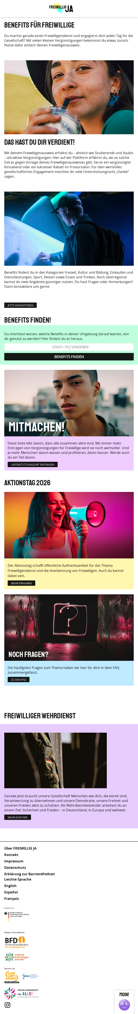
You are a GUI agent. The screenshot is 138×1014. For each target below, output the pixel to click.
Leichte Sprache (119, 8)
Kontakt (11, 854)
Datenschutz (15, 867)
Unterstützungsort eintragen (32, 464)
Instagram (7, 1005)
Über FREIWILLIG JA (20, 848)
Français (11, 898)
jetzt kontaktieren (20, 305)
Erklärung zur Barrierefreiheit (29, 874)
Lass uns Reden (21, 978)
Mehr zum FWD (18, 817)
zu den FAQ (18, 679)
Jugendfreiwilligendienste (21, 957)
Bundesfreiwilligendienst (21, 942)
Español (11, 892)
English (10, 885)
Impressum (13, 861)
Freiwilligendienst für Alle (21, 993)
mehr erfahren (21, 583)
